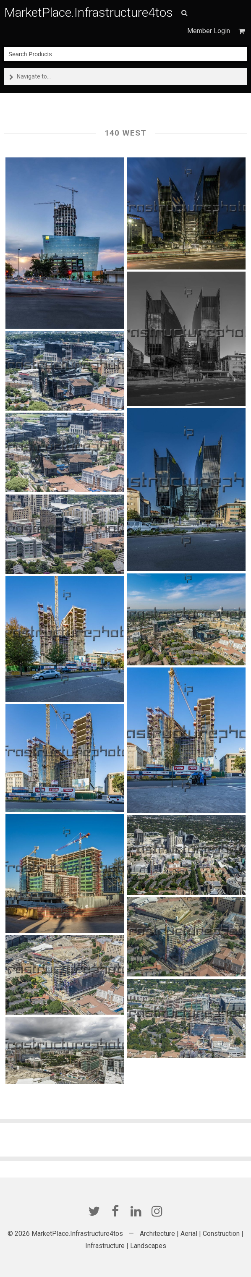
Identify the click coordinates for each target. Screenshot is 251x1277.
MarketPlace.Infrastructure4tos (88, 12)
